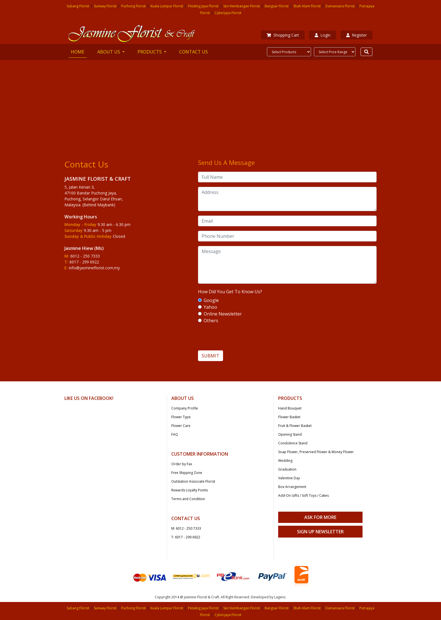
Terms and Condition (188, 498)
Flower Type (181, 417)
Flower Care (180, 425)
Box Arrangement (292, 486)
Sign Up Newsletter (320, 532)
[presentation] (287, 339)
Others (211, 320)
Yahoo (210, 307)
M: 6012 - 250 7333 (186, 528)
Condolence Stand (292, 443)
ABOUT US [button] (109, 52)
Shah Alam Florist (307, 6)
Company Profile (184, 408)
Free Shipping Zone (186, 472)
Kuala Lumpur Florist (166, 6)
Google (211, 300)
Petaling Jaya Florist (203, 6)
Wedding (285, 460)
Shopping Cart (283, 35)
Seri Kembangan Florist (241, 6)
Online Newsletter (223, 314)
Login (322, 35)
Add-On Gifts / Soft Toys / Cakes (303, 495)
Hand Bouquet (290, 408)
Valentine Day (289, 478)
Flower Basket (289, 417)
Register (356, 35)
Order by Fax (181, 464)
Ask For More (320, 517)
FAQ (174, 434)
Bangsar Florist (277, 6)
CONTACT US (193, 52)
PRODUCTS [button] (150, 52)
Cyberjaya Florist (228, 12)
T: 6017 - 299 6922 (185, 537)
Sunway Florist (105, 6)
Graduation (287, 469)
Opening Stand (290, 434)
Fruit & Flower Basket (295, 425)
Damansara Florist (340, 6)
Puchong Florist (133, 6)
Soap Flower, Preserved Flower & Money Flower (316, 451)
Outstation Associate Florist (193, 481)
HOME (79, 51)
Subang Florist (78, 6)
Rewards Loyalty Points (189, 490)
